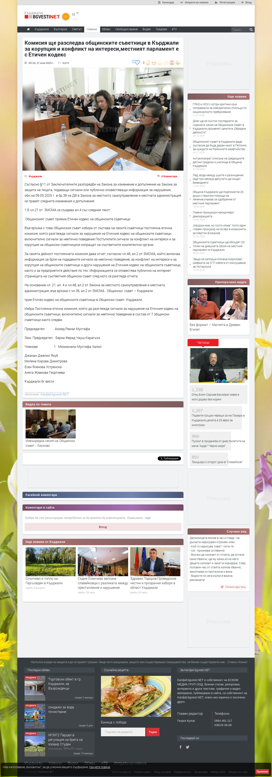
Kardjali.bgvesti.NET (54, 394)
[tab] (203, 344)
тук (147, 518)
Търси (153, 732)
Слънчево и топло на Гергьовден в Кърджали (44, 580)
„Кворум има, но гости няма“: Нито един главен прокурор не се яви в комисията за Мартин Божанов (219, 229)
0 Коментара (169, 176)
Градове (161, 29)
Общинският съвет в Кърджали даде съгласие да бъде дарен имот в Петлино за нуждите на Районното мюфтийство (220, 145)
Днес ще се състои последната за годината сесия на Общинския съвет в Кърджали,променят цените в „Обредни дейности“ (219, 126)
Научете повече (99, 767)
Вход (103, 527)
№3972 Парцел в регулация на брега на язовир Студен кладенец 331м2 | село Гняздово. (65, 744)
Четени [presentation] (203, 342)
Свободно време (126, 29)
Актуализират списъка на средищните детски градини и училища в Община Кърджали (218, 162)
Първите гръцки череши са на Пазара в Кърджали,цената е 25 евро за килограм (218, 420)
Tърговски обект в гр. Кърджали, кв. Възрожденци (65, 684)
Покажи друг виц (233, 586)
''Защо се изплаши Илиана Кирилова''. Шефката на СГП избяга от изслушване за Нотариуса (219, 262)
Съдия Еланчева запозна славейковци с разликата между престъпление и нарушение (103, 583)
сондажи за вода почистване (61, 709)
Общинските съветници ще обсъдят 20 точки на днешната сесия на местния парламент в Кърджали (219, 245)
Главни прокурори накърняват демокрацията (213, 214)
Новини (92, 29)
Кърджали (35, 176)
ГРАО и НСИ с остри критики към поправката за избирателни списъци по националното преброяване (220, 108)
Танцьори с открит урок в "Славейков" (217, 462)
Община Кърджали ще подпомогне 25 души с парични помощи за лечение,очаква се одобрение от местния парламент (218, 197)
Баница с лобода (114, 722)
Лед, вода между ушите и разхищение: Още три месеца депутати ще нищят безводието (218, 178)
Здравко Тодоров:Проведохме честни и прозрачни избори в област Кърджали (153, 583)
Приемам (262, 771)
